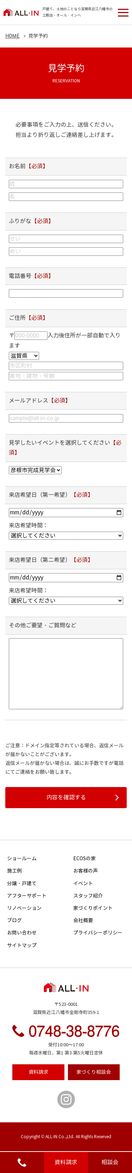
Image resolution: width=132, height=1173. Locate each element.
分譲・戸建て (22, 884)
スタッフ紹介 (88, 896)
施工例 (14, 871)
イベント (83, 884)
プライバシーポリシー (97, 933)
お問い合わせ (22, 933)
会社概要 (83, 921)
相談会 (109, 1162)
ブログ (14, 921)
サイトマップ (22, 946)
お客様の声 (85, 871)
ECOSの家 (84, 859)
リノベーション (24, 908)
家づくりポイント (93, 908)
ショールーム (22, 859)
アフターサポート (26, 896)
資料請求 (66, 1162)
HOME (12, 36)
